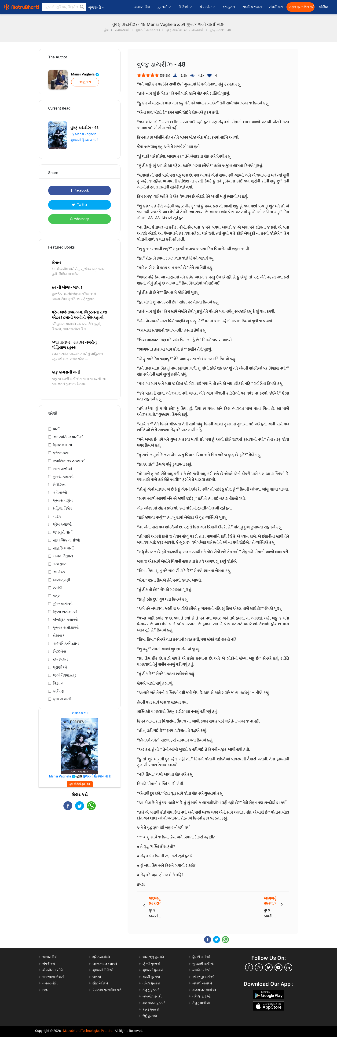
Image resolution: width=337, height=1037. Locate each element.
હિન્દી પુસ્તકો (151, 964)
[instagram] (259, 967)
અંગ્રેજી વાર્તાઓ (203, 977)
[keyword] (64, 7)
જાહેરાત (229, 7)
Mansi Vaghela (85, 74)
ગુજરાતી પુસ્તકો (153, 970)
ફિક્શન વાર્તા (62, 445)
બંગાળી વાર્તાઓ (202, 983)
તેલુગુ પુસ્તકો (151, 990)
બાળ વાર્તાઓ (62, 469)
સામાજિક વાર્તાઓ (66, 540)
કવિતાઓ (60, 492)
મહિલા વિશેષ (62, 508)
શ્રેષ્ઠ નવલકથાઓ (104, 964)
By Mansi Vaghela (83, 134)
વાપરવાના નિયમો (53, 977)
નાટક (57, 516)
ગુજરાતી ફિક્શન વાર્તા (84, 140)
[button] (82, 7)
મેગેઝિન (59, 484)
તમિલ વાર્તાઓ (201, 996)
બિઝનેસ (59, 651)
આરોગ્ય (59, 572)
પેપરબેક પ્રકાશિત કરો (107, 990)
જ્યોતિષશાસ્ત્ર (64, 675)
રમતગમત (60, 659)
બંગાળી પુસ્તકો (152, 996)
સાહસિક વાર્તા (63, 548)
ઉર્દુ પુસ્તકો (150, 1016)
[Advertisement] (80, 851)
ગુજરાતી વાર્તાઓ (203, 964)
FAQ (45, 990)
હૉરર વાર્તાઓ (63, 604)
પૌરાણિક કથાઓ (65, 619)
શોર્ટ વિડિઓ (100, 983)
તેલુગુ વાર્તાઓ (201, 1003)
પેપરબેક (208, 7)
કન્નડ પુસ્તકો (151, 1009)
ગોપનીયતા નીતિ (52, 970)
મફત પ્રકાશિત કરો (302, 6)
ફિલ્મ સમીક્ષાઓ (65, 611)
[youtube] (278, 967)
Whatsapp (79, 219)
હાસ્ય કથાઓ (63, 476)
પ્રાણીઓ (60, 667)
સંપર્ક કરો (276, 7)
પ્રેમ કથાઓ (62, 524)
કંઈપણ (58, 691)
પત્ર (56, 596)
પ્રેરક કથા (61, 453)
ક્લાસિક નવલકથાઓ (69, 461)
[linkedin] (288, 967)
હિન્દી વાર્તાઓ (201, 957)
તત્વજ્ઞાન (60, 564)
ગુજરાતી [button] (96, 7)
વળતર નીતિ (50, 983)
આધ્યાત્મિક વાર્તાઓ (68, 437)
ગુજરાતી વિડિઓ (103, 970)
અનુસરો (85, 82)
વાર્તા (56, 429)
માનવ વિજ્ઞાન (63, 556)
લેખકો (96, 977)
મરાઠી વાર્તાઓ (201, 970)
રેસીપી (57, 588)
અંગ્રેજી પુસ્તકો (153, 957)
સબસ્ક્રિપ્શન (252, 7)
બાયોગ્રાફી (61, 580)
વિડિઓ (186, 7)
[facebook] (249, 967)
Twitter (79, 205)
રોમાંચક (59, 635)
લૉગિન (324, 7)
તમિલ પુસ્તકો (151, 983)
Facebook (80, 190)
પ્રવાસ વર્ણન (63, 500)
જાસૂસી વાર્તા (63, 532)
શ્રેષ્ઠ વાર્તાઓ (101, 957)
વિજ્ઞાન (58, 683)
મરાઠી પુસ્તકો (151, 977)
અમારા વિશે (142, 7)
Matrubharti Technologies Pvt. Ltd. (88, 1031)
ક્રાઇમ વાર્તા (62, 699)
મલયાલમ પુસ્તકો (154, 1003)
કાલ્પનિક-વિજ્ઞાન (66, 643)
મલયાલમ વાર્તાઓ (204, 990)
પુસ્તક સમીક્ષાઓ (66, 627)
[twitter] (269, 967)
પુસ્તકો (164, 7)
